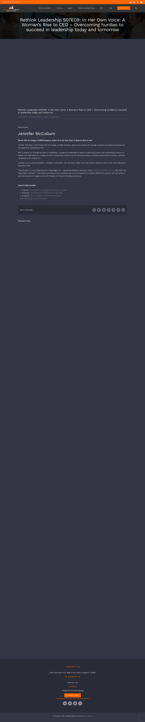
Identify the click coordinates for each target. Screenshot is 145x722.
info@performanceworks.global (11, 2)
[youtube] (75, 703)
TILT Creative (88, 716)
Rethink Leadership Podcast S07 (48, 117)
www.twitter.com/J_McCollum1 (35, 198)
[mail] (80, 703)
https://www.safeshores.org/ (104, 170)
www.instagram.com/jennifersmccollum (45, 196)
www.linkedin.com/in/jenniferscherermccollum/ (48, 190)
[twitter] (70, 703)
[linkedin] (65, 703)
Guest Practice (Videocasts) (27, 117)
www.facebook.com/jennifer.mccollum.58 (46, 193)
